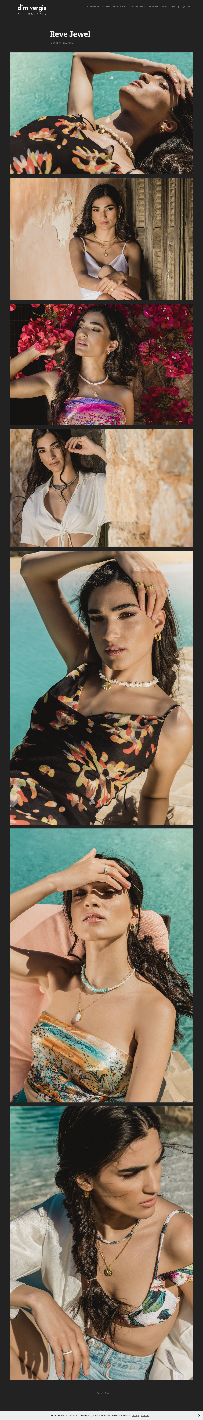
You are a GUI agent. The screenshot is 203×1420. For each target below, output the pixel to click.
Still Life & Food (137, 6)
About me (153, 6)
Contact (165, 6)
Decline (145, 1415)
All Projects (93, 6)
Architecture (119, 6)
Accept (135, 1415)
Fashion (106, 6)
